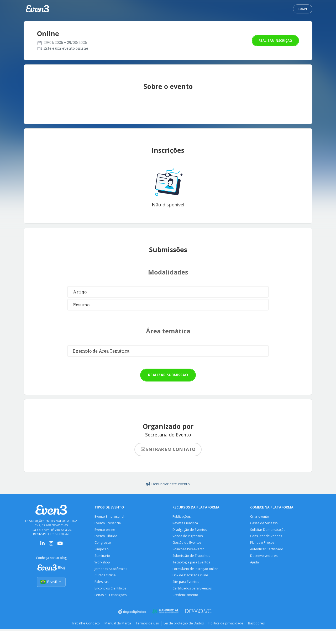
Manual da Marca (116, 625)
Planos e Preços (262, 543)
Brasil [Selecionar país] (51, 581)
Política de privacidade (227, 625)
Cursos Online (105, 577)
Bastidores (258, 625)
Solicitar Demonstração (268, 530)
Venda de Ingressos (187, 537)
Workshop (102, 563)
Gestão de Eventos (187, 543)
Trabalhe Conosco (83, 625)
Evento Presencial (108, 523)
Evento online (105, 530)
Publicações (181, 516)
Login (302, 9)
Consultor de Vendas (266, 537)
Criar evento (259, 516)
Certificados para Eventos (192, 590)
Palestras (101, 583)
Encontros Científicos (110, 590)
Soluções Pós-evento (189, 550)
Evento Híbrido (106, 537)
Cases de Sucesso (264, 523)
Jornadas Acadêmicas (110, 570)
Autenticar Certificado (267, 550)
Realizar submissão (168, 374)
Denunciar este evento (168, 483)
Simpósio (101, 550)
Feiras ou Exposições (110, 597)
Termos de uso (147, 625)
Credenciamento (185, 597)
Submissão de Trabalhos (191, 556)
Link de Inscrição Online (190, 577)
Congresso (102, 543)
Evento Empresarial (109, 516)
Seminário (102, 556)
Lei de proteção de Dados (184, 625)
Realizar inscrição (275, 40)
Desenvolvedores (264, 556)
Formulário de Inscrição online (195, 570)
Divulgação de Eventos (189, 530)
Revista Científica (185, 523)
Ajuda (254, 563)
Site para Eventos (186, 583)
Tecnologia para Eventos (191, 563)
